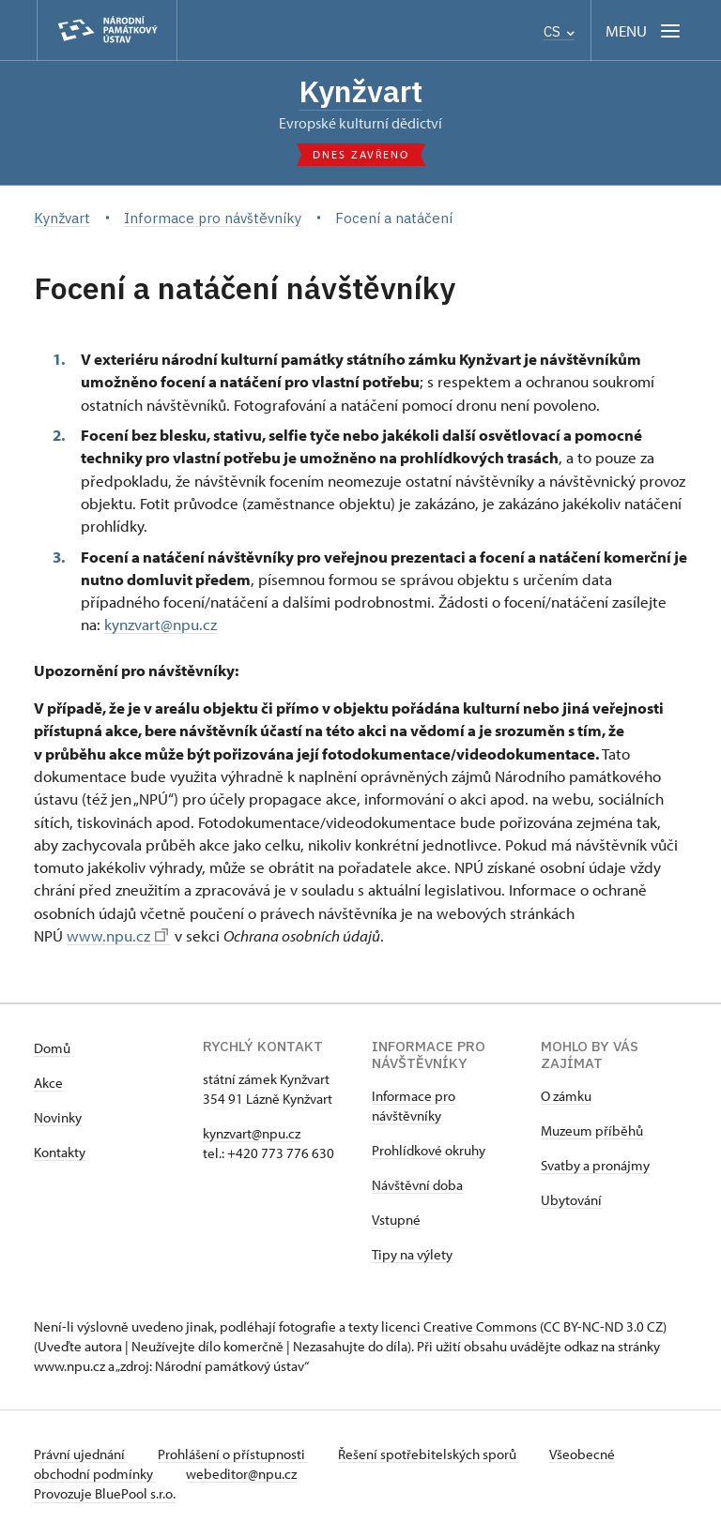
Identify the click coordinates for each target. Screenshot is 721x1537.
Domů (52, 1048)
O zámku (566, 1096)
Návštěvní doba (417, 1185)
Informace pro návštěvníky (413, 1105)
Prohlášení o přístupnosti (233, 1454)
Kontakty (59, 1152)
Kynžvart (360, 91)
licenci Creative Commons (459, 1326)
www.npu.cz (117, 935)
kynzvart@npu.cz (160, 623)
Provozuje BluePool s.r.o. (105, 1493)
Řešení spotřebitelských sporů (428, 1454)
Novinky (58, 1117)
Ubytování (571, 1200)
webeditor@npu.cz (241, 1474)
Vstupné (396, 1219)
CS (559, 31)
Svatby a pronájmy (595, 1165)
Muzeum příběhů (592, 1130)
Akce (48, 1083)
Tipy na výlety (412, 1254)
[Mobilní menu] (644, 30)
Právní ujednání (81, 1454)
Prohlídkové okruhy (428, 1150)
